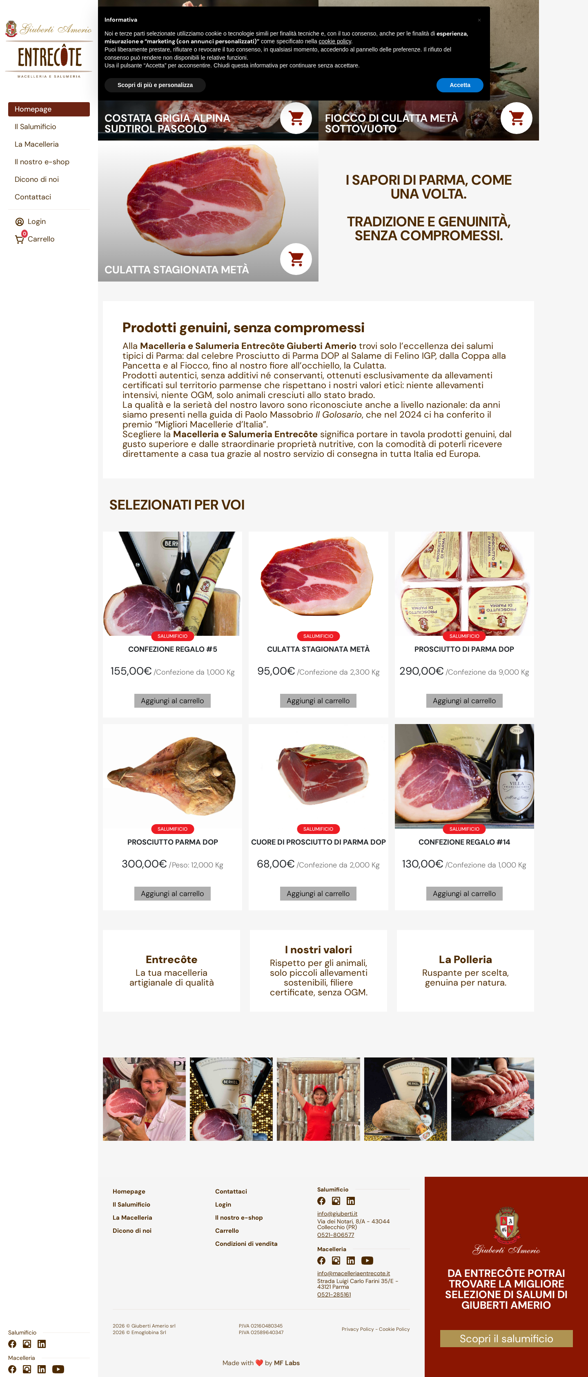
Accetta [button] (460, 85)
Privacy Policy (358, 1329)
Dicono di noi (37, 179)
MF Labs (287, 1363)
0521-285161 (334, 1294)
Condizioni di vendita (246, 1244)
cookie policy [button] (335, 41)
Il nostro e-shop (42, 162)
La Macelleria (37, 144)
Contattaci (33, 197)
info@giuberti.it (337, 1213)
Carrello (35, 239)
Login (30, 222)
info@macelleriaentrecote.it (353, 1273)
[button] (479, 19)
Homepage (33, 109)
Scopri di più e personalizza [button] (155, 85)
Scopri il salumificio (506, 1339)
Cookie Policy (394, 1329)
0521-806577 (335, 1234)
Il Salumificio (35, 127)
